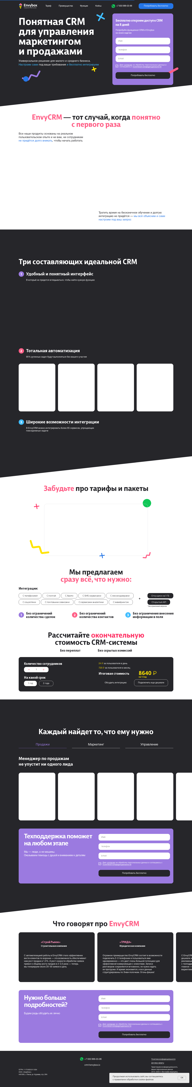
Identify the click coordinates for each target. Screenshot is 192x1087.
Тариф (48, 6)
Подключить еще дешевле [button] (151, 683)
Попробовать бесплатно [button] (156, 6)
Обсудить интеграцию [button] (116, 683)
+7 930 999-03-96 (93, 1059)
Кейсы (98, 6)
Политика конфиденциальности (163, 1059)
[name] (143, 41)
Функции (84, 6)
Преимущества (66, 6)
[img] (81, 1065)
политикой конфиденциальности (147, 67)
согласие (128, 65)
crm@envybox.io (92, 1065)
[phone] (143, 50)
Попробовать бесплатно (143, 75)
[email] (143, 58)
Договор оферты (157, 1063)
